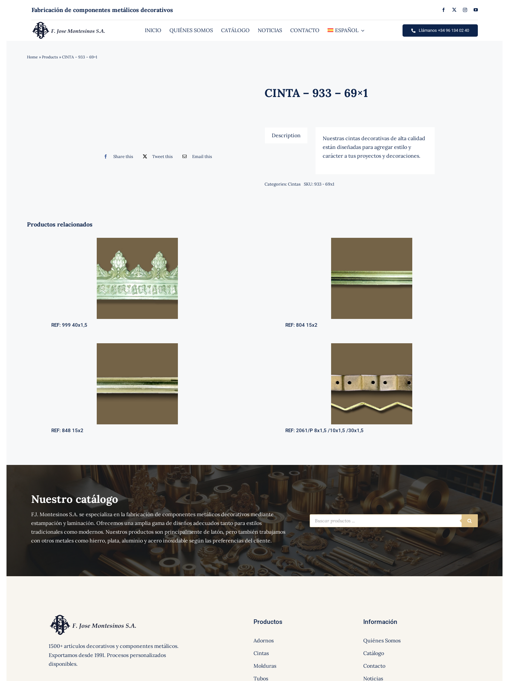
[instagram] (465, 10)
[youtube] (476, 10)
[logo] (68, 23)
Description (286, 135)
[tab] (286, 135)
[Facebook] (116, 156)
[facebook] (443, 10)
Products (50, 57)
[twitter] (454, 10)
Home (32, 57)
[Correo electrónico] (195, 156)
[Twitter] (156, 156)
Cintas (294, 184)
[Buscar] (470, 520)
